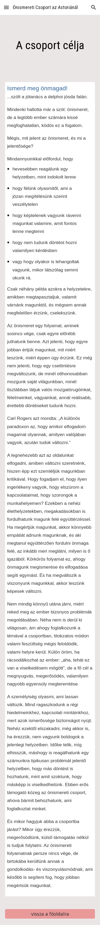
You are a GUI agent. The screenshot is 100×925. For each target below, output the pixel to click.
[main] (50, 45)
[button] (6, 7)
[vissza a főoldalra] (50, 913)
